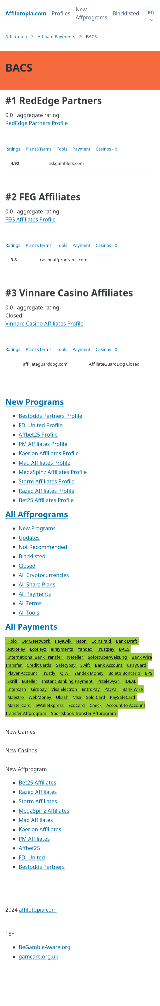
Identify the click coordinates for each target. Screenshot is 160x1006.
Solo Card (96, 697)
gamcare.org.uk (38, 956)
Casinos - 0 (106, 149)
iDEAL (130, 681)
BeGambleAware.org (44, 947)
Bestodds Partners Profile (50, 416)
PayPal (111, 689)
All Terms (30, 603)
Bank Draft (126, 641)
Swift (85, 665)
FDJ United (32, 857)
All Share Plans (37, 584)
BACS (124, 649)
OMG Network (36, 641)
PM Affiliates (34, 838)
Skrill (12, 681)
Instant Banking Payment (68, 681)
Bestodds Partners (42, 867)
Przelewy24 (109, 681)
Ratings (12, 149)
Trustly (49, 673)
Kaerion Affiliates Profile (49, 453)
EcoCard (77, 705)
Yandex (85, 649)
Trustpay (106, 649)
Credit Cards (39, 665)
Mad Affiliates (36, 820)
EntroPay (91, 689)
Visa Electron (64, 689)
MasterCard (19, 705)
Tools (62, 149)
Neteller (75, 657)
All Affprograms (36, 514)
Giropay (39, 689)
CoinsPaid (101, 641)
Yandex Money (89, 673)
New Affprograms (91, 13)
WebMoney (40, 697)
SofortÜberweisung (108, 657)
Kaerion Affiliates (40, 829)
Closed (27, 565)
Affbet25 (29, 848)
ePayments (62, 649)
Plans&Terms (39, 149)
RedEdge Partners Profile (36, 123)
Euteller (30, 681)
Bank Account (109, 665)
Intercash (17, 689)
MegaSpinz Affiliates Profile (53, 472)
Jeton (82, 641)
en (151, 12)
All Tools (29, 612)
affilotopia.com (38, 909)
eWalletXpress (50, 705)
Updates (29, 537)
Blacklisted (126, 13)
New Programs (34, 401)
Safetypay (66, 665)
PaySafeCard (122, 697)
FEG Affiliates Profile (30, 219)
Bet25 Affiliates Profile (46, 500)
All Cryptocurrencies (44, 575)
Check (96, 705)
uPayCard (136, 665)
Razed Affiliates (38, 792)
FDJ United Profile (40, 425)
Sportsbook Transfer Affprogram (83, 713)
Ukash (63, 697)
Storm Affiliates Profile (47, 481)
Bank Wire (132, 689)
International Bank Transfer (35, 657)
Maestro (16, 697)
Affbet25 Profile (38, 434)
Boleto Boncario (124, 673)
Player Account (22, 673)
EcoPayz (38, 649)
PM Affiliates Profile (43, 444)
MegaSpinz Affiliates (44, 810)
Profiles (61, 13)
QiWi (65, 673)
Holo (12, 641)
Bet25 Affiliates (37, 782)
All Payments (35, 594)
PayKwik (64, 641)
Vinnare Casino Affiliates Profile (44, 323)
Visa (77, 697)
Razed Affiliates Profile (46, 490)
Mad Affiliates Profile (44, 462)
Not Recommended (43, 547)
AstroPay (16, 649)
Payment (81, 149)
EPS (148, 673)
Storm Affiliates (38, 801)
